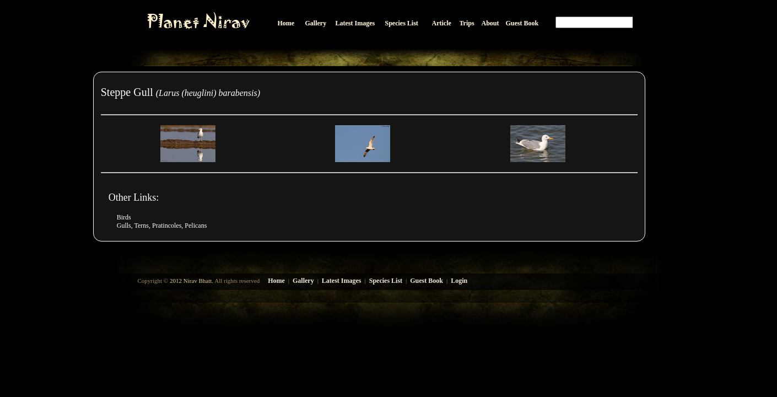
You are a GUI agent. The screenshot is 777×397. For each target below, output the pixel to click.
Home (276, 281)
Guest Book (426, 281)
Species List (385, 281)
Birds (124, 217)
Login (459, 281)
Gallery (303, 281)
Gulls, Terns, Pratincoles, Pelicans (162, 225)
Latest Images (341, 281)
